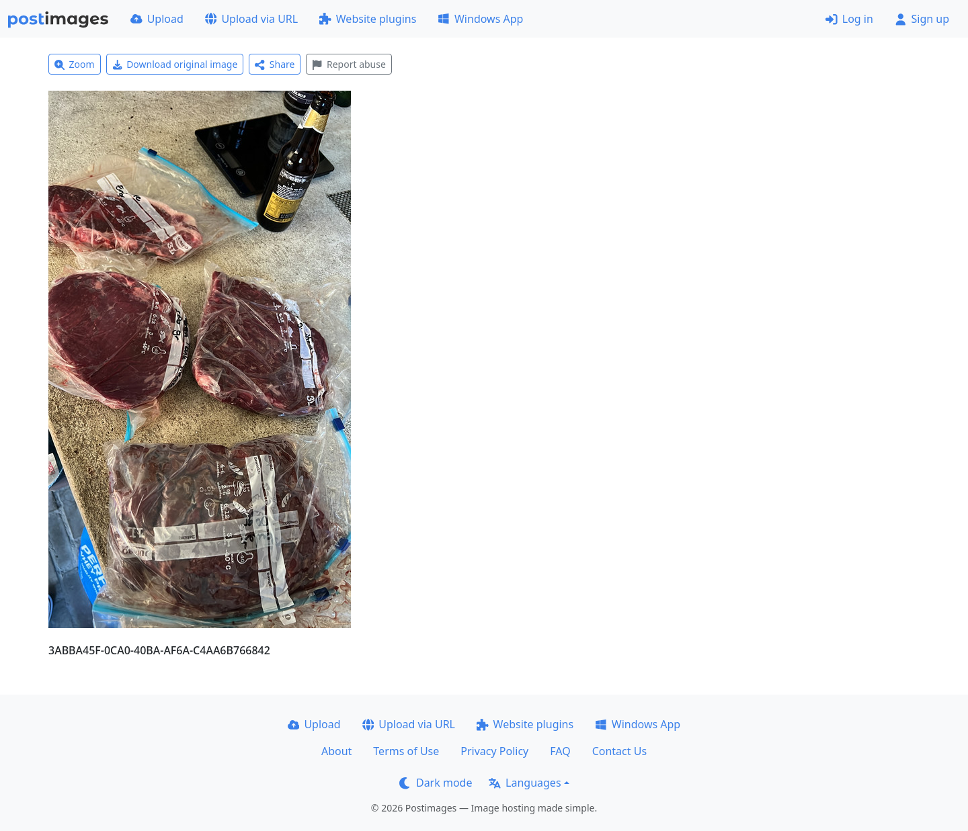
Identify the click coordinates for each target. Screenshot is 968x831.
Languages (525, 782)
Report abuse (348, 64)
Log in (849, 18)
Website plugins (367, 18)
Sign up (922, 18)
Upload (157, 18)
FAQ (560, 751)
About (336, 751)
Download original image (175, 64)
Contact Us (619, 751)
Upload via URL (251, 18)
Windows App (480, 18)
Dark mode (435, 782)
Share (274, 64)
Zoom (74, 64)
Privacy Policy (494, 751)
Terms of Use (406, 751)
